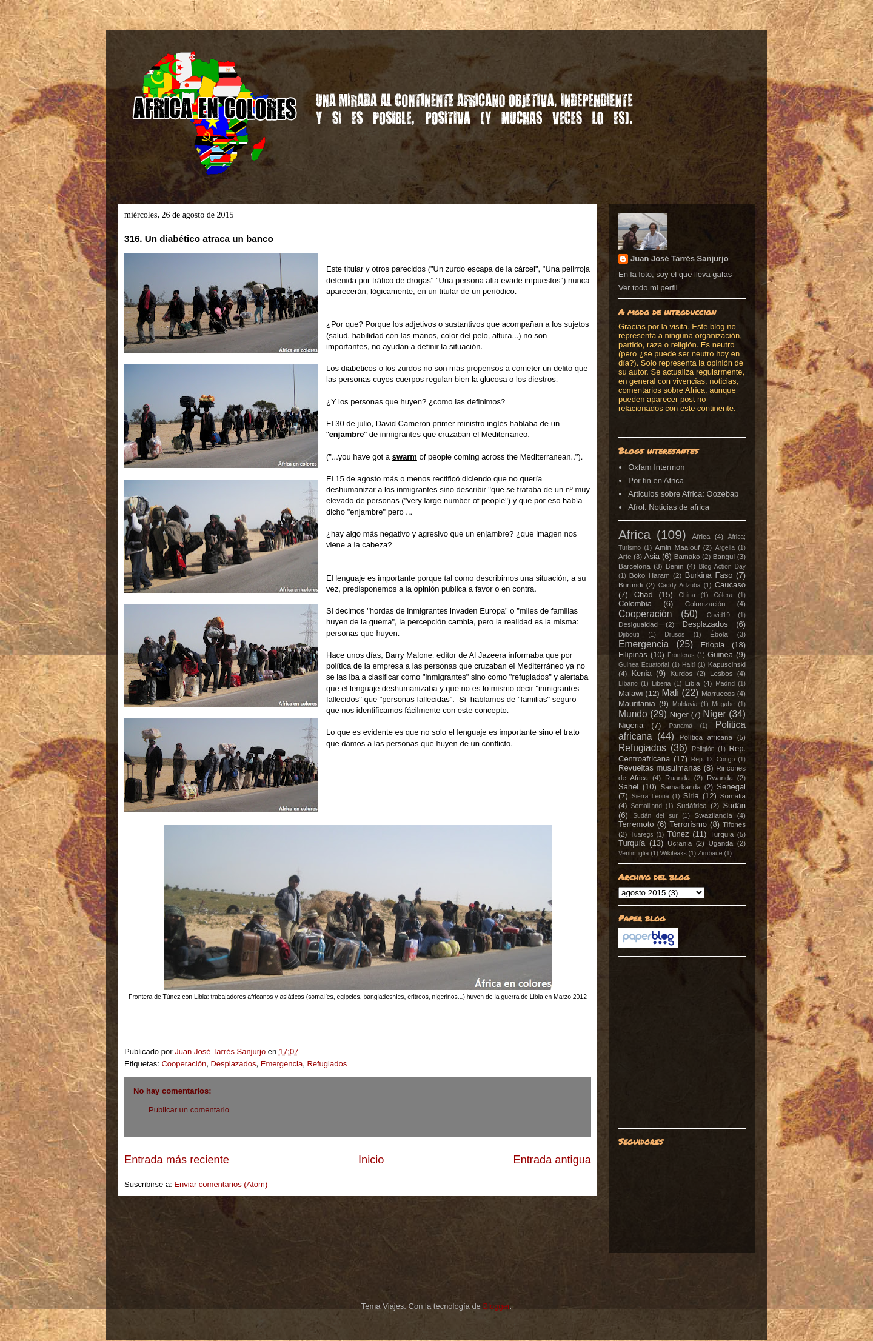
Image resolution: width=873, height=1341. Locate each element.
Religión (703, 749)
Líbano (628, 683)
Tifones (734, 824)
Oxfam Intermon (656, 467)
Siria (691, 795)
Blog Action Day (722, 566)
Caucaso (730, 584)
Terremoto (636, 824)
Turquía (631, 843)
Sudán (734, 805)
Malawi (630, 693)
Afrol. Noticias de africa (668, 507)
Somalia (733, 796)
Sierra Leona (650, 796)
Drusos (674, 634)
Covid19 (718, 615)
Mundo (632, 714)
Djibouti (629, 634)
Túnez (678, 833)
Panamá (680, 726)
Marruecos (718, 693)
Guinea (720, 654)
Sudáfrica (691, 805)
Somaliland (646, 806)
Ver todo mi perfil (648, 287)
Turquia (722, 834)
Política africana (706, 737)
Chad (643, 594)
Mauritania (636, 703)
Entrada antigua (552, 1160)
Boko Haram (649, 575)
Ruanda (677, 777)
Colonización (705, 603)
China (687, 595)
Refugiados (327, 1063)
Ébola (719, 634)
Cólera (723, 595)
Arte (624, 556)
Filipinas (632, 654)
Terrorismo (688, 824)
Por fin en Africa (656, 480)
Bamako (687, 556)
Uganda (720, 843)
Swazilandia (713, 815)
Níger (714, 714)
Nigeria (630, 725)
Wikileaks (673, 853)
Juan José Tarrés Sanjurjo (221, 1051)
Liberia (661, 683)
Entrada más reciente (176, 1160)
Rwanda (720, 777)
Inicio (371, 1160)
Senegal (731, 786)
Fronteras (680, 655)
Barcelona (634, 566)
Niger (679, 714)
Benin (675, 566)
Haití (688, 664)
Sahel (628, 786)
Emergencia (282, 1063)
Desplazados (233, 1063)
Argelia (725, 547)
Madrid (725, 683)
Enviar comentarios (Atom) (220, 1184)
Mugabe (723, 704)
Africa (634, 534)
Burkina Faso (709, 575)
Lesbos (721, 673)
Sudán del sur (655, 815)
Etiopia (713, 644)
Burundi (630, 585)
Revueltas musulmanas (659, 767)
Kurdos (681, 673)
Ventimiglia (633, 853)
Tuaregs (642, 834)
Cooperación (183, 1063)
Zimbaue (710, 853)
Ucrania (679, 843)
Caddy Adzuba (679, 585)
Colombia (635, 603)
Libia (692, 683)
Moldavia (685, 704)
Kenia (641, 673)
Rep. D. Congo (713, 759)
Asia (652, 556)
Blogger (496, 1306)
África (701, 536)
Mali (670, 692)
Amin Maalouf (677, 547)
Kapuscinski (727, 664)
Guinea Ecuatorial (643, 664)
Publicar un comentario (189, 1109)
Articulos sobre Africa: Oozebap (683, 493)
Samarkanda (680, 787)
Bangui (724, 556)
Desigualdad (638, 624)
